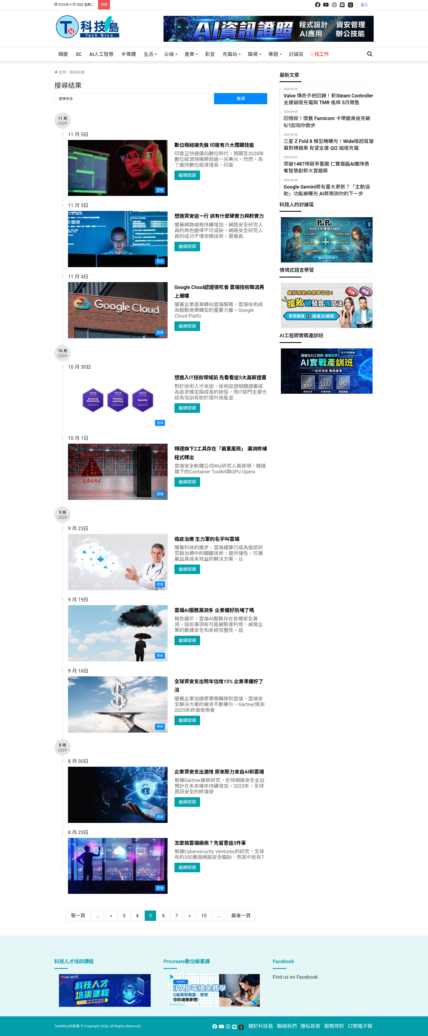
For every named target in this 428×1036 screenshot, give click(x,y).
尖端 (169, 54)
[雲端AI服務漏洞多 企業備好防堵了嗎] (118, 633)
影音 (210, 54)
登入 (364, 5)
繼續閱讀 (187, 175)
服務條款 (334, 1026)
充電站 (229, 54)
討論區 (296, 54)
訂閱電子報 (360, 1026)
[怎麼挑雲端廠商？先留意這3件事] (118, 866)
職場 (253, 54)
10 (204, 915)
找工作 (320, 54)
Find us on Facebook (295, 977)
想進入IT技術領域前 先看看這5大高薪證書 (220, 377)
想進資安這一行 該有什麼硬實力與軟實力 (219, 216)
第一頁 (78, 915)
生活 (148, 54)
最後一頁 (241, 915)
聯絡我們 (287, 1026)
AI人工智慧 (101, 54)
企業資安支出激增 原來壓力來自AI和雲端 (219, 772)
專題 (273, 54)
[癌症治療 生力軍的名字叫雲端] (118, 562)
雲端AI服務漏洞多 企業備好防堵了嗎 (214, 610)
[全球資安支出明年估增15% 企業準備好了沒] (118, 704)
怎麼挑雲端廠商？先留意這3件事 (210, 843)
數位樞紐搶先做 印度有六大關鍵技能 (214, 145)
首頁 (60, 72)
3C (79, 54)
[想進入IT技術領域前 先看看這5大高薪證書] (118, 400)
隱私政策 (310, 1026)
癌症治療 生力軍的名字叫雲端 (206, 539)
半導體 (128, 54)
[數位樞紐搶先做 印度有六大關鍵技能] (118, 168)
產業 (189, 54)
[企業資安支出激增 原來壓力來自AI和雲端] (118, 795)
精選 (63, 54)
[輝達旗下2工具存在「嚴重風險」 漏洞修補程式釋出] (118, 472)
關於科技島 (260, 1026)
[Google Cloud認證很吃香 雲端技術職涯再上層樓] (118, 310)
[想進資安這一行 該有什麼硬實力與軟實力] (118, 239)
